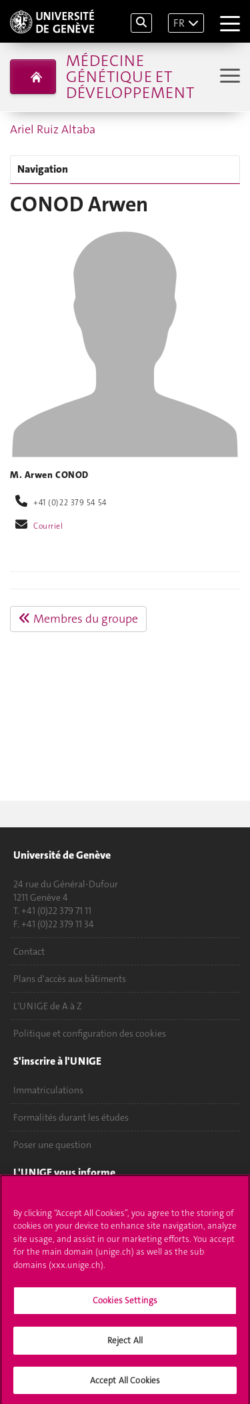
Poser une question (52, 1145)
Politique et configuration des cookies (89, 1033)
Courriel (48, 526)
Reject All (125, 1344)
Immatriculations (48, 1090)
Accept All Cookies (125, 1384)
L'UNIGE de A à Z (47, 1006)
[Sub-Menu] (228, 77)
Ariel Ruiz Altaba (52, 129)
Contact (29, 951)
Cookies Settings (125, 1304)
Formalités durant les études (71, 1117)
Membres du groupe (78, 619)
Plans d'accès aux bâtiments (69, 979)
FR (179, 23)
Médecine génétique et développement (130, 77)
